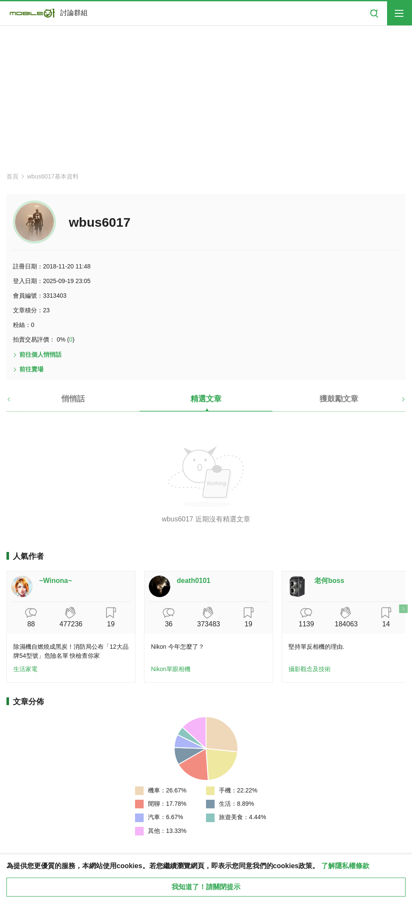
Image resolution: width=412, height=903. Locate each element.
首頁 (12, 176)
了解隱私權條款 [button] (345, 865)
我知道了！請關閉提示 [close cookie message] (206, 887)
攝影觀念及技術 (310, 669)
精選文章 (206, 398)
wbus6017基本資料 (53, 176)
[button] (16, 402)
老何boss (329, 580)
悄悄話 (73, 398)
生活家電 (25, 669)
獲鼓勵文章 (339, 398)
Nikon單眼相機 (171, 669)
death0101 (193, 580)
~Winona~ (55, 580)
